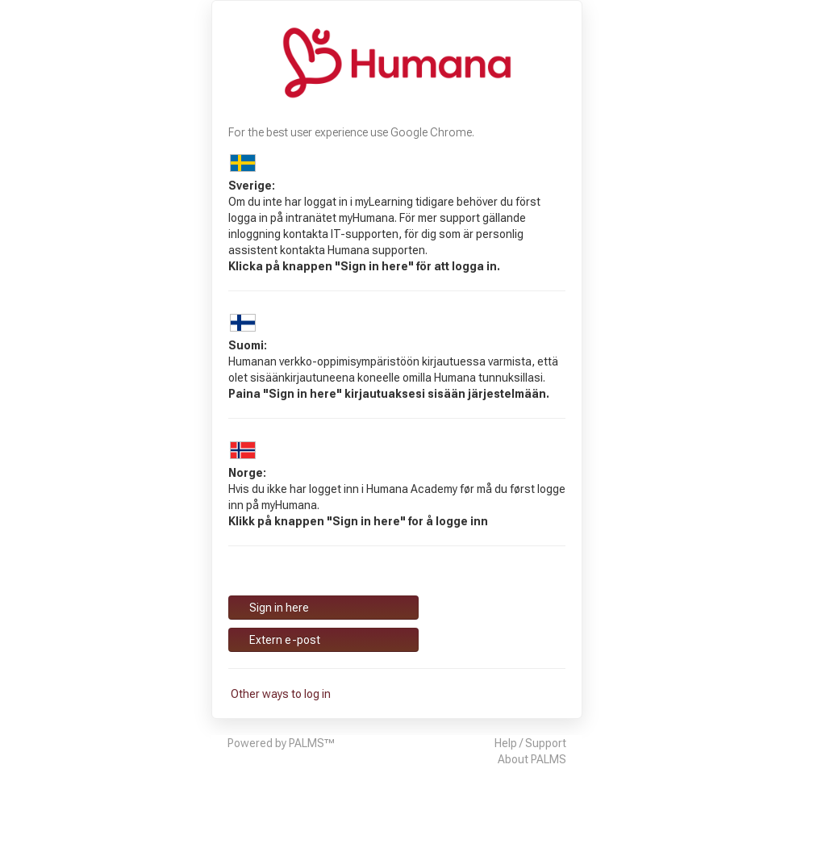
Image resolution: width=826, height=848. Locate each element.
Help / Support (530, 743)
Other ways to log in (279, 693)
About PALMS (532, 759)
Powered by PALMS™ (281, 743)
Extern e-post (283, 639)
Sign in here (278, 607)
